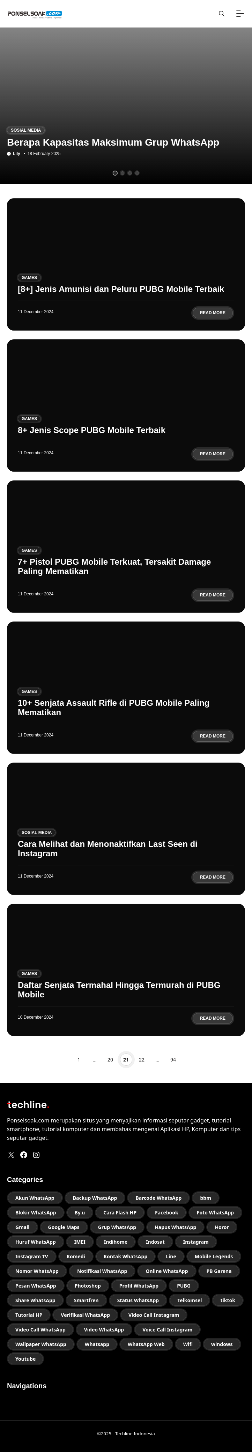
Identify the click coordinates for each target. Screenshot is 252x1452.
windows (222, 1344)
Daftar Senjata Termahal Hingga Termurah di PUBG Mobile (119, 989)
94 (173, 1059)
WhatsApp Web (146, 1344)
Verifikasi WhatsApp (85, 1315)
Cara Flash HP (119, 1212)
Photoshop (88, 1285)
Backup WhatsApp (95, 1198)
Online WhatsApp (167, 1271)
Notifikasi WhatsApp (102, 1271)
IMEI (80, 1241)
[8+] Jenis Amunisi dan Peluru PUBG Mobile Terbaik (121, 289)
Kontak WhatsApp (125, 1256)
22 (142, 1059)
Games (29, 277)
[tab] (115, 173)
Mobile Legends (214, 1256)
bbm (205, 1198)
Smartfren (86, 1300)
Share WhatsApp (35, 1300)
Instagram (196, 1241)
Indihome (115, 1241)
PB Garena (219, 1271)
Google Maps (64, 1227)
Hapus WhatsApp (175, 1227)
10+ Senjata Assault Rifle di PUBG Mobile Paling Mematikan (113, 707)
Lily (16, 153)
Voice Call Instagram (167, 1329)
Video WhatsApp (104, 1329)
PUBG (184, 1285)
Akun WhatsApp (34, 1198)
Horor (222, 1227)
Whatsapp (97, 1344)
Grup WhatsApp (117, 1227)
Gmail (22, 1227)
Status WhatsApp (138, 1300)
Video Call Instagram (153, 1315)
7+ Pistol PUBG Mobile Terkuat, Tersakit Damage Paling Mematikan (114, 566)
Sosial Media (26, 130)
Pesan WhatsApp (35, 1285)
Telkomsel (189, 1300)
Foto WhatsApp (215, 1212)
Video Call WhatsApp (40, 1329)
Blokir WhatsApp (35, 1212)
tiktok (227, 1300)
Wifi (188, 1344)
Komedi (76, 1256)
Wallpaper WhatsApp (40, 1344)
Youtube (25, 1359)
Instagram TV (31, 1256)
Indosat (155, 1241)
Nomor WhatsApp (37, 1271)
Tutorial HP (28, 1315)
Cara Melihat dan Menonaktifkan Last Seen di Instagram (108, 848)
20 (110, 1059)
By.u (80, 1212)
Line (171, 1256)
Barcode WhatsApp (158, 1198)
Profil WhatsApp (138, 1285)
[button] (221, 13)
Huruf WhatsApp (35, 1241)
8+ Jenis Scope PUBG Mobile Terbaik (91, 430)
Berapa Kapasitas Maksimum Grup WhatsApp (113, 142)
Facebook (166, 1212)
